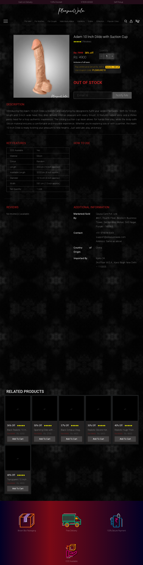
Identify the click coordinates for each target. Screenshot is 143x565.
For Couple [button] (52, 21)
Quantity (103, 50)
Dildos (90, 21)
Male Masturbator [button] (67, 21)
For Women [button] (39, 21)
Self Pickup (118, 2)
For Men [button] (28, 21)
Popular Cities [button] (113, 21)
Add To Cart (17, 439)
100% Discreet (56, 2)
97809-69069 (87, 2)
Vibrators (81, 21)
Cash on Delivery (25, 2)
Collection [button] (100, 21)
